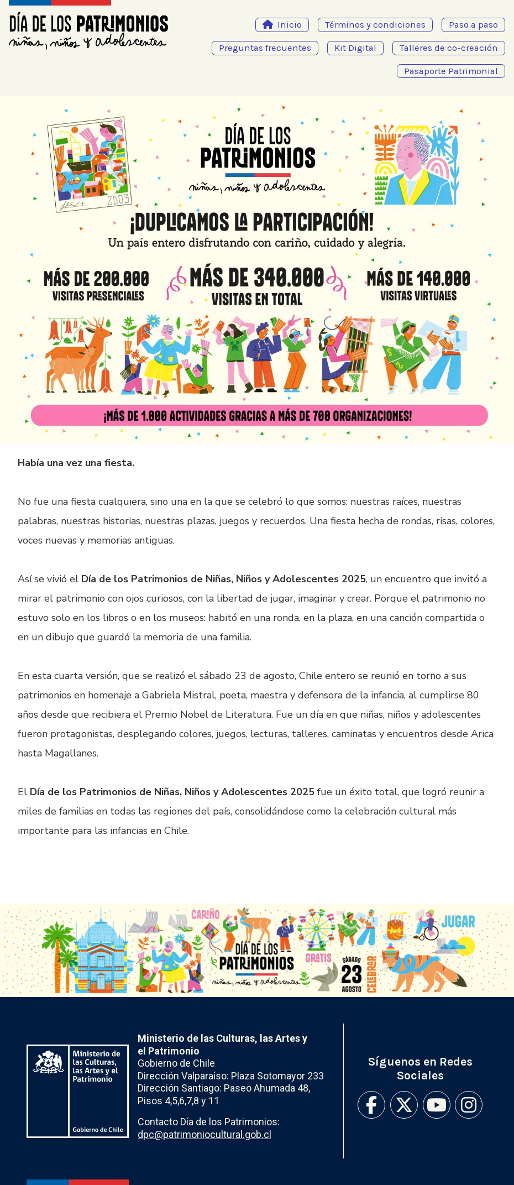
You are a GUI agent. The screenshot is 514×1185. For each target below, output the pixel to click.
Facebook (371, 1105)
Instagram (468, 1105)
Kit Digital (355, 48)
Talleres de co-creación (449, 48)
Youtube (436, 1105)
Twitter (404, 1105)
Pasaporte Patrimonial (451, 71)
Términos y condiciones (375, 24)
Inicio (289, 24)
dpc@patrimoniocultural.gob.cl (204, 1134)
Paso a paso (473, 24)
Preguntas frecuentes (265, 48)
